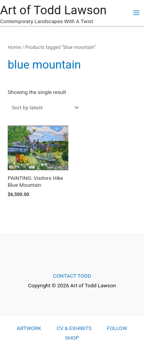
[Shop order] (44, 107)
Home (14, 47)
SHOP (72, 338)
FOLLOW (117, 328)
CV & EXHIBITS (73, 328)
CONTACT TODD (72, 276)
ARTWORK (29, 328)
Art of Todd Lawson (53, 10)
